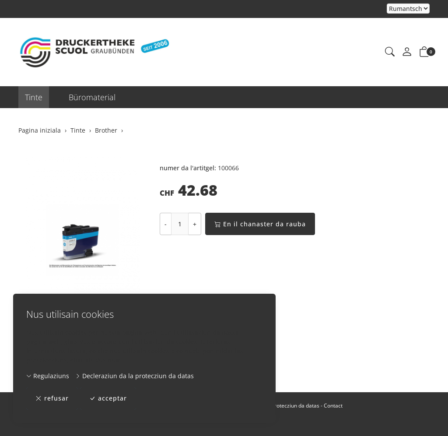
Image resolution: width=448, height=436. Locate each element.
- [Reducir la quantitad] (165, 224)
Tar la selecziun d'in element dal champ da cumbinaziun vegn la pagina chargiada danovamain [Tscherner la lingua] (408, 9)
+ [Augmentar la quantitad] (194, 224)
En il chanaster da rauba (260, 224)
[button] (390, 52)
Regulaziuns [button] (47, 376)
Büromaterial (92, 97)
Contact (333, 405)
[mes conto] (407, 52)
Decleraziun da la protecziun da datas (134, 376)
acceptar (108, 398)
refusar (52, 398)
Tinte (33, 97)
